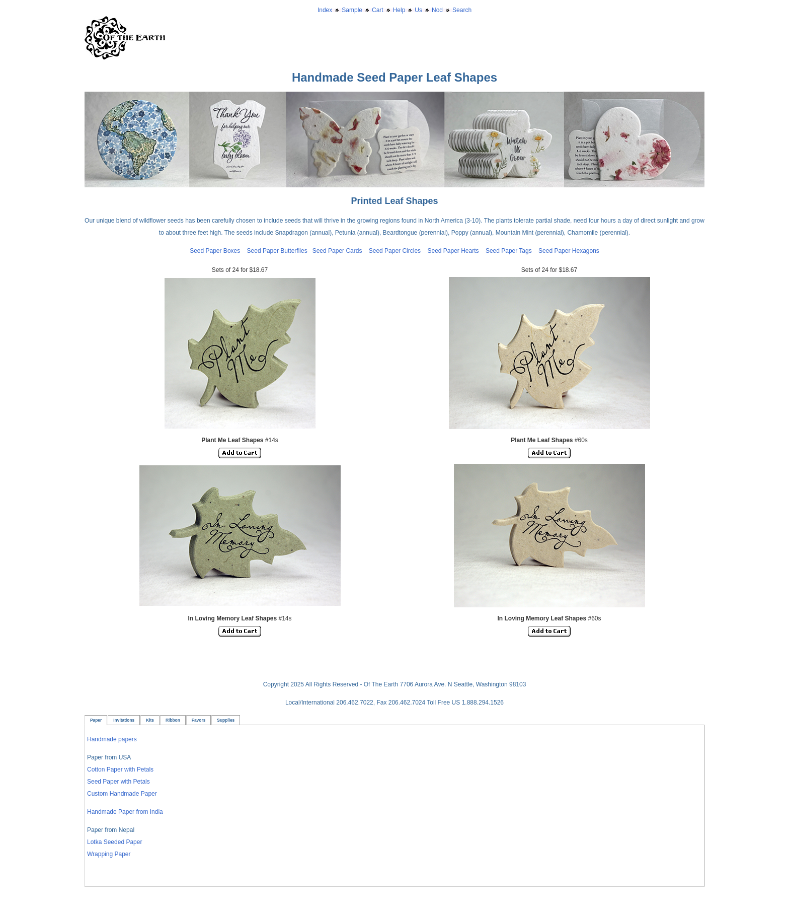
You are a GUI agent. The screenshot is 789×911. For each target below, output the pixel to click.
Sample (352, 10)
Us (418, 10)
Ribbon (173, 720)
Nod (437, 10)
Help (399, 10)
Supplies (225, 720)
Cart (377, 10)
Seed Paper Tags (509, 250)
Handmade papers (112, 739)
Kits (150, 720)
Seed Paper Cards (340, 250)
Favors (198, 720)
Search (461, 10)
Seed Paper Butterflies (277, 250)
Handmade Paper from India (125, 811)
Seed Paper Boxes (215, 250)
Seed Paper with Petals (118, 781)
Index (325, 10)
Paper (96, 720)
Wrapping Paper (109, 854)
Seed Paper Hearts (453, 250)
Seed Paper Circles (395, 250)
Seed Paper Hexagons (568, 250)
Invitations (123, 720)
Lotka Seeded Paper (114, 842)
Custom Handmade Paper (122, 793)
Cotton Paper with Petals (120, 769)
